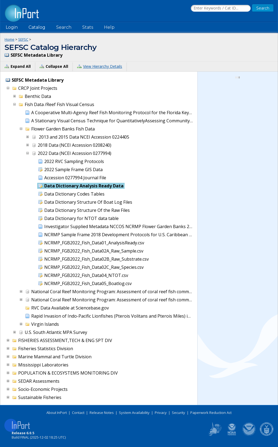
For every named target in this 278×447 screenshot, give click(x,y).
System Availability (134, 412)
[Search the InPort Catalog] (221, 8)
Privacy (161, 412)
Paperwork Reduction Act (211, 412)
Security (178, 412)
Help (109, 27)
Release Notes (102, 412)
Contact (78, 412)
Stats (87, 27)
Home (9, 39)
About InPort (56, 412)
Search (63, 27)
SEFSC (23, 39)
